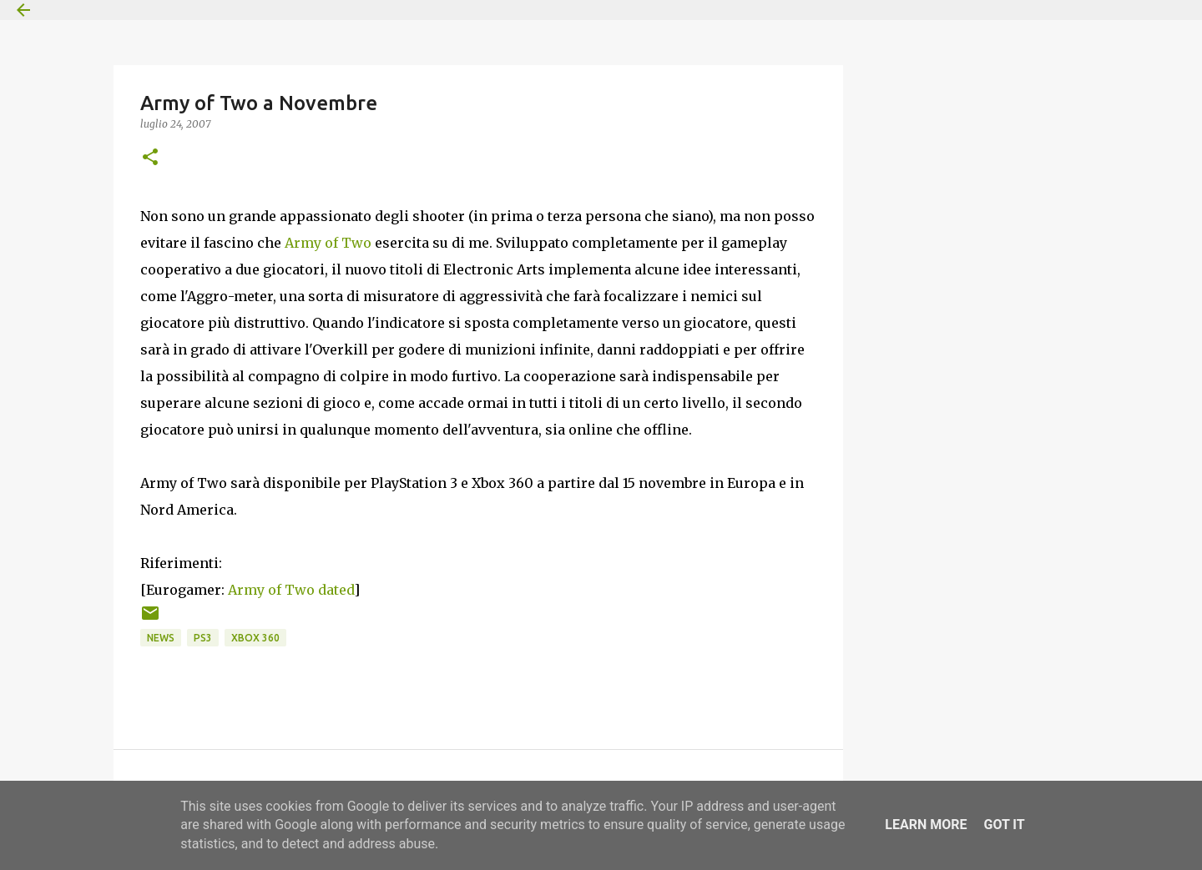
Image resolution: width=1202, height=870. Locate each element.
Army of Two (328, 242)
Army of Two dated (291, 589)
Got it (1003, 824)
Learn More (926, 824)
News (160, 637)
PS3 (203, 637)
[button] (150, 158)
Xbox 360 (255, 637)
